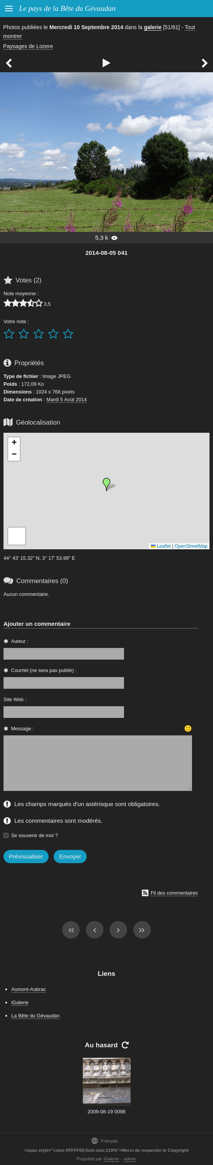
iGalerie (19, 1002)
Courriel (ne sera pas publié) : (44, 670)
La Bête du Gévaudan (35, 1016)
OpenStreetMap (191, 546)
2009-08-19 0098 (106, 1111)
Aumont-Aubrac (28, 989)
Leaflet (161, 546)
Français (104, 1140)
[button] (106, 484)
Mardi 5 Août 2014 (66, 399)
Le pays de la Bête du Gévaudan (67, 8)
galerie (152, 27)
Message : (22, 728)
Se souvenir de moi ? (34, 835)
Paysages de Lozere (28, 46)
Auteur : (19, 641)
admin (130, 1158)
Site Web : (14, 699)
